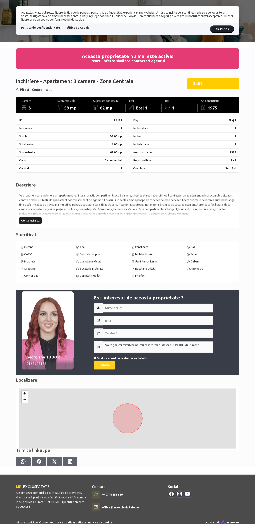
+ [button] (24, 428)
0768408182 (36, 403)
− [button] (24, 434)
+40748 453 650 (112, 520)
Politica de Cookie (77, 27)
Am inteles (222, 29)
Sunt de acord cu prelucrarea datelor (121, 398)
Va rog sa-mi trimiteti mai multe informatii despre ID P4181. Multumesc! (158, 387)
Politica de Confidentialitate (40, 27)
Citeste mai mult (30, 241)
